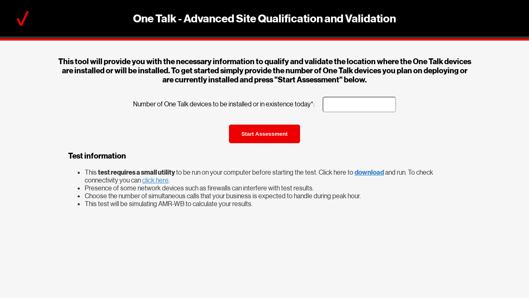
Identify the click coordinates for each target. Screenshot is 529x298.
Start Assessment (264, 134)
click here (155, 180)
